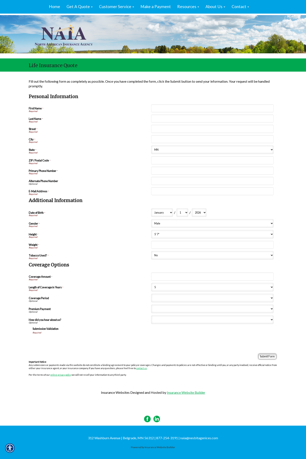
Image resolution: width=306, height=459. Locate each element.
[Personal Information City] (212, 139)
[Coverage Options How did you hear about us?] (212, 319)
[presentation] (65, 342)
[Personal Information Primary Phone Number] (212, 171)
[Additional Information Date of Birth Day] (182, 212)
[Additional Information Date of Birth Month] (162, 212)
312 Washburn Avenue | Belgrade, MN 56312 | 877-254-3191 (133, 438)
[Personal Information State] (212, 149)
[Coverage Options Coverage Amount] (212, 276)
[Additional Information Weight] (212, 245)
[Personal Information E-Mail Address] (212, 191)
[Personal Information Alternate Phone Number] (212, 181)
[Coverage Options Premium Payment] (212, 309)
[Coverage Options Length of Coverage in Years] (212, 287)
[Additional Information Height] (212, 234)
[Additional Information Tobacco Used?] (212, 255)
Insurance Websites (115, 392)
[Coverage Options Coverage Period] (212, 298)
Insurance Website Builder (186, 392)
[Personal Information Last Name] (212, 119)
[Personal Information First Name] (212, 108)
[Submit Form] (267, 356)
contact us (141, 368)
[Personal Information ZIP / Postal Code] (212, 160)
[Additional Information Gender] (212, 223)
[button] (79, 7)
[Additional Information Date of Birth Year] (199, 212)
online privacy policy (60, 374)
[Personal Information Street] (212, 129)
